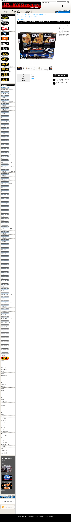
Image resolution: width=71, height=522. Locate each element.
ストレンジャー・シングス (6, 182)
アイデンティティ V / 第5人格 (7, 100)
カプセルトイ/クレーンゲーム (7, 301)
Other (2, 448)
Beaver (2, 364)
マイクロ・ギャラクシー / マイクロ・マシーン (38, 14)
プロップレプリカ (5, 325)
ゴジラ (5, 149)
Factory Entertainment (5, 379)
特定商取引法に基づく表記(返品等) (62, 79)
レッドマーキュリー (5, 444)
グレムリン (5, 136)
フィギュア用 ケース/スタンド (7, 317)
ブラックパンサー (5, 248)
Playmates (3, 410)
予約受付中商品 (4, 450)
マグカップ (5, 338)
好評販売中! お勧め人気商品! (7, 88)
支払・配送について (17, 11)
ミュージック (5, 346)
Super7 (2, 416)
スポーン (5, 194)
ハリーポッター (5, 240)
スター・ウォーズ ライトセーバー (8, 170)
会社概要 (3, 460)
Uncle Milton (3, 427)
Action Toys (3, 362)
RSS (6, 507)
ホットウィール (5, 264)
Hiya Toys (3, 390)
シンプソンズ (5, 157)
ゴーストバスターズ (5, 140)
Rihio (2, 412)
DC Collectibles (4, 367)
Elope (2, 377)
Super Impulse (3, 418)
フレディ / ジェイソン (5, 256)
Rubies (2, 414)
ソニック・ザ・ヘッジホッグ (7, 202)
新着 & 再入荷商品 (5, 453)
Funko (2, 382)
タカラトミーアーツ (5, 438)
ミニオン (5, 273)
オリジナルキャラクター (6, 70)
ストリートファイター (5, 178)
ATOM (10, 507)
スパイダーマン (5, 190)
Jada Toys (3, 392)
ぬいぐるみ (5, 313)
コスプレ (5, 309)
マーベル (5, 29)
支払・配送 (24, 516)
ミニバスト (5, 342)
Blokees (4, 365)
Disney (2, 373)
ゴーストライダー (5, 145)
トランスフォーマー (5, 24)
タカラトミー (4, 437)
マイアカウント (66, 5)
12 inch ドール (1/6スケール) (6, 293)
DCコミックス (5, 34)
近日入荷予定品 (4, 452)
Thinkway (3, 422)
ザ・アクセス (4, 435)
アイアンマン (5, 96)
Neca (2, 407)
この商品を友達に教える (60, 80)
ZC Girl (5, 289)
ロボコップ (5, 277)
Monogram (3, 405)
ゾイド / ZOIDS (5, 198)
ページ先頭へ (64, 512)
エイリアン (5, 124)
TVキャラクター (5, 59)
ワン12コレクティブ (5, 354)
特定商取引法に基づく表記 (33, 516)
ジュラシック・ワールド (6, 153)
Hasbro (2, 388)
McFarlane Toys (4, 401)
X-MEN (5, 285)
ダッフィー (5, 211)
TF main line (3, 420)
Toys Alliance (3, 425)
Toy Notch (3, 424)
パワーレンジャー (5, 244)
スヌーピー (5, 186)
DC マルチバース (5, 281)
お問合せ (27, 11)
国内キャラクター (5, 75)
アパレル (5, 297)
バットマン (5, 232)
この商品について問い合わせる (61, 82)
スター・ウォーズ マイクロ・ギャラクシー (8, 166)
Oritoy (2, 408)
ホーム (6, 11)
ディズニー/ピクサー (5, 49)
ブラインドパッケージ (5, 321)
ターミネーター (5, 206)
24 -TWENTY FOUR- (5, 92)
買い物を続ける (58, 83)
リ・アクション (5, 350)
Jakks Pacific (3, 394)
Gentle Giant (3, 384)
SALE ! (5, 359)
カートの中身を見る (7, 496)
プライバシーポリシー (43, 516)
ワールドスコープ (4, 446)
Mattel (2, 399)
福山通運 (3, 490)
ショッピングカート (62, 11)
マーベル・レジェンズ (5, 269)
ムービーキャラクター (5, 54)
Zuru (2, 433)
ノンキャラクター (5, 80)
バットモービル (5, 236)
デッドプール (5, 219)
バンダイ (3, 440)
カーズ (5, 128)
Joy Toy (2, 395)
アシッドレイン (5, 104)
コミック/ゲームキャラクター (7, 65)
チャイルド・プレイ (5, 215)
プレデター (5, 260)
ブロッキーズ (5, 39)
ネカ (5, 44)
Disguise (2, 371)
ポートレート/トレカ (5, 329)
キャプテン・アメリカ (5, 132)
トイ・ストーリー (5, 223)
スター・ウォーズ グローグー (7, 161)
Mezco (2, 403)
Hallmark (3, 386)
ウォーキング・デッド (5, 120)
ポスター (5, 333)
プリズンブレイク (5, 252)
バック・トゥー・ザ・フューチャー (7, 227)
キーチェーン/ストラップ (6, 305)
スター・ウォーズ (5, 18)
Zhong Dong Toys (4, 431)
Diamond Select (4, 369)
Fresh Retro (3, 380)
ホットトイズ (4, 442)
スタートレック (5, 174)
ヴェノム (5, 116)
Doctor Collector (4, 375)
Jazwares (2, 397)
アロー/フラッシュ (5, 108)
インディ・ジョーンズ (5, 112)
